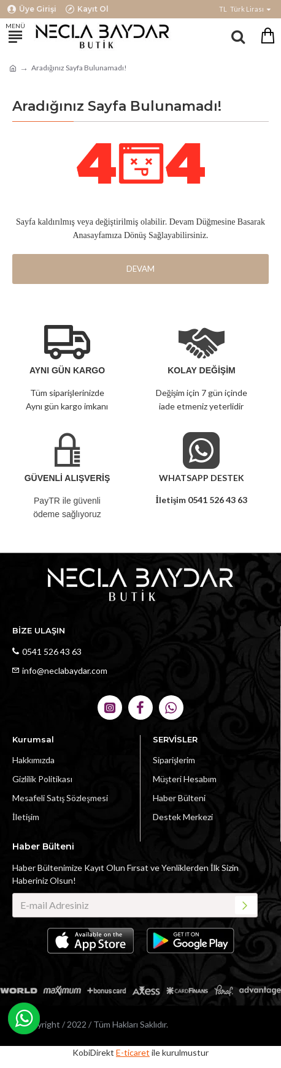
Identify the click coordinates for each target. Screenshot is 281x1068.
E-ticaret (133, 1052)
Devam (140, 269)
